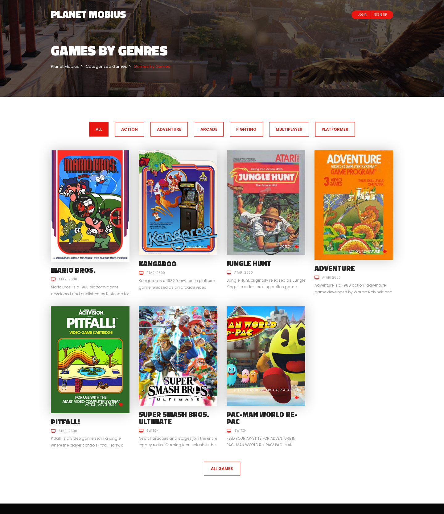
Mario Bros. (73, 270)
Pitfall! (65, 421)
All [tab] (99, 129)
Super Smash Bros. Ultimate (174, 418)
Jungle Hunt (249, 263)
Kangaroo (157, 263)
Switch (152, 431)
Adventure (371, 252)
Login (362, 15)
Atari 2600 (68, 279)
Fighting (175, 398)
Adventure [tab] (169, 129)
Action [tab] (129, 129)
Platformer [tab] (335, 129)
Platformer (194, 247)
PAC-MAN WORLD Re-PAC (262, 418)
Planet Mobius (88, 14)
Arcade (177, 247)
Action (286, 247)
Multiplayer (194, 398)
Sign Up (380, 15)
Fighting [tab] (246, 129)
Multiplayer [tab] (289, 129)
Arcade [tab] (208, 129)
